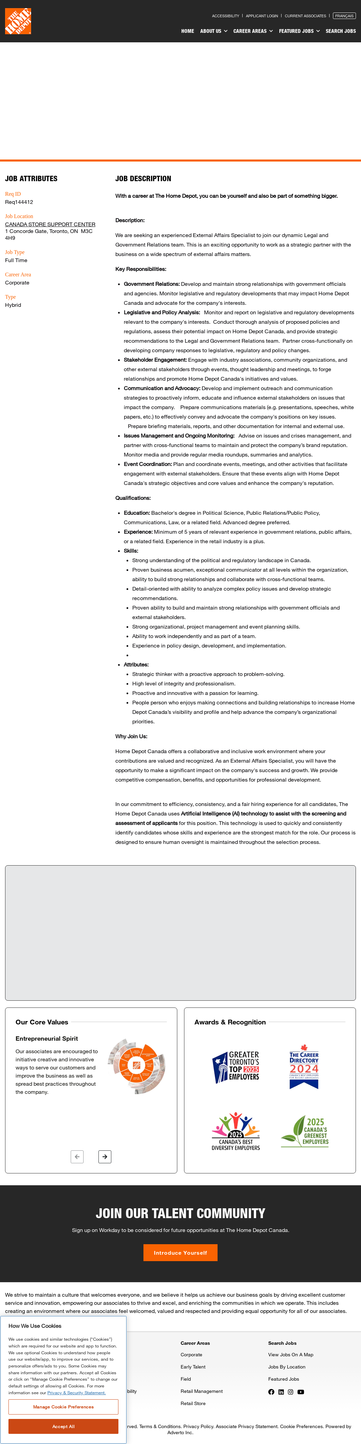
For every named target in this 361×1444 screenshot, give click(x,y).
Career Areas (254, 31)
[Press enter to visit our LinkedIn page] (281, 1391)
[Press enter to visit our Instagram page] (290, 1391)
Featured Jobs (299, 31)
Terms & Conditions (160, 1426)
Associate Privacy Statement (246, 1426)
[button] (77, 1156)
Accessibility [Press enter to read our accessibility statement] (225, 16)
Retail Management (202, 1391)
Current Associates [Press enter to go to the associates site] (305, 16)
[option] (91, 1065)
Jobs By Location (287, 1366)
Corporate (191, 1354)
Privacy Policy (198, 1426)
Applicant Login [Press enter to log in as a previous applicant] (262, 16)
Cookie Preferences (301, 1426)
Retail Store (193, 1403)
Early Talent (193, 1366)
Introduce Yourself (180, 1252)
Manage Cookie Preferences (63, 1406)
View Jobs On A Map (290, 1354)
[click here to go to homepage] (18, 21)
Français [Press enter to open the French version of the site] (344, 16)
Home (189, 31)
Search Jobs (341, 31)
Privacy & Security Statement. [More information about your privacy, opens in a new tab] (76, 1392)
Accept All (63, 1426)
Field (186, 1379)
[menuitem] (190, 31)
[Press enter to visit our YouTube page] (300, 1391)
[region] (63, 1380)
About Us (215, 31)
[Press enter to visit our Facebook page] (271, 1391)
